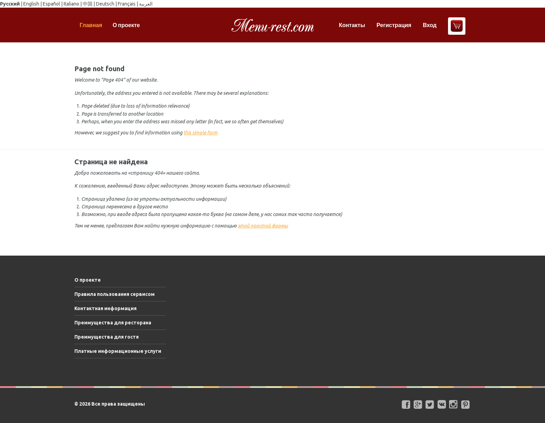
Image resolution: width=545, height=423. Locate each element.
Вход (430, 25)
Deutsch (105, 4)
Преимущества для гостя (106, 337)
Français (127, 4)
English (31, 4)
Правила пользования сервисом (114, 294)
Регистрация (393, 25)
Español (51, 4)
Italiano (71, 4)
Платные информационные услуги (117, 351)
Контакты (352, 25)
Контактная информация (105, 308)
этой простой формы (263, 226)
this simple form (201, 132)
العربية (146, 4)
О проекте (126, 25)
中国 (87, 4)
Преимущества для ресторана (112, 322)
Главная (91, 25)
